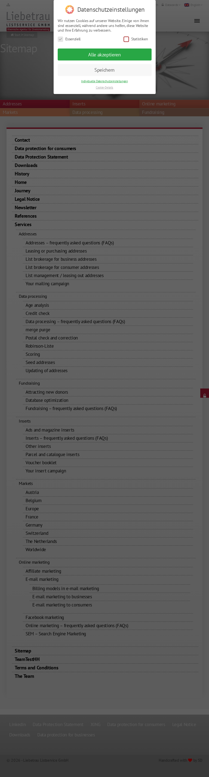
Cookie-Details (104, 79)
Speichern (104, 62)
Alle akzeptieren (104, 46)
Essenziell (69, 31)
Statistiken (136, 31)
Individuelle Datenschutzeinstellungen (104, 73)
